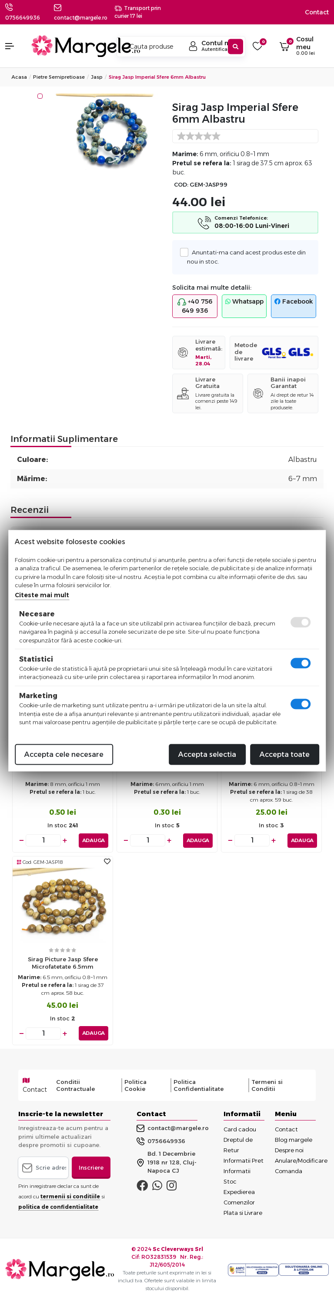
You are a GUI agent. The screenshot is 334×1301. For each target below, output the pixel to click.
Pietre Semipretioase (59, 77)
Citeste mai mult (42, 595)
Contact (317, 12)
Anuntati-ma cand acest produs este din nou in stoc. (246, 256)
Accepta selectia (207, 754)
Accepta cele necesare (64, 754)
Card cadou (240, 1129)
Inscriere (91, 1167)
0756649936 (22, 17)
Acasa (19, 77)
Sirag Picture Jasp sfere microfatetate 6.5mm (63, 963)
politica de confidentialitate (58, 1207)
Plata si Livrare (243, 1212)
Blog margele (293, 1139)
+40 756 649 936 (194, 306)
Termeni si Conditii (267, 1085)
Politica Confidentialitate (199, 1085)
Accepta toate (285, 754)
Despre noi (289, 1150)
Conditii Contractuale (75, 1085)
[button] (14, 46)
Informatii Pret (244, 1160)
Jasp (97, 77)
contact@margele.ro (173, 1128)
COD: (181, 184)
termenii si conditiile (70, 1196)
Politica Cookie (135, 1085)
